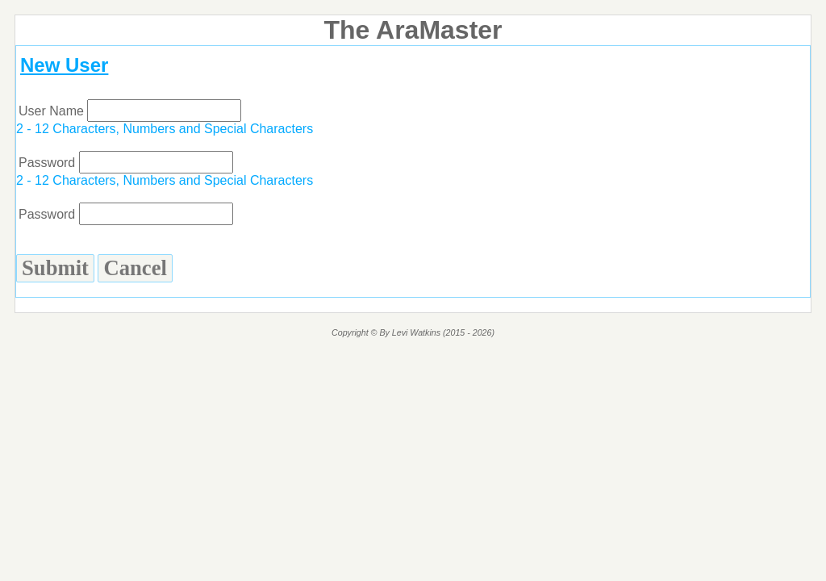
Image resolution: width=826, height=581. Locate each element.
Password (126, 162)
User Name (130, 111)
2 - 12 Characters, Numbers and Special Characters (164, 129)
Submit (55, 268)
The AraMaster (412, 29)
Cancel (134, 268)
